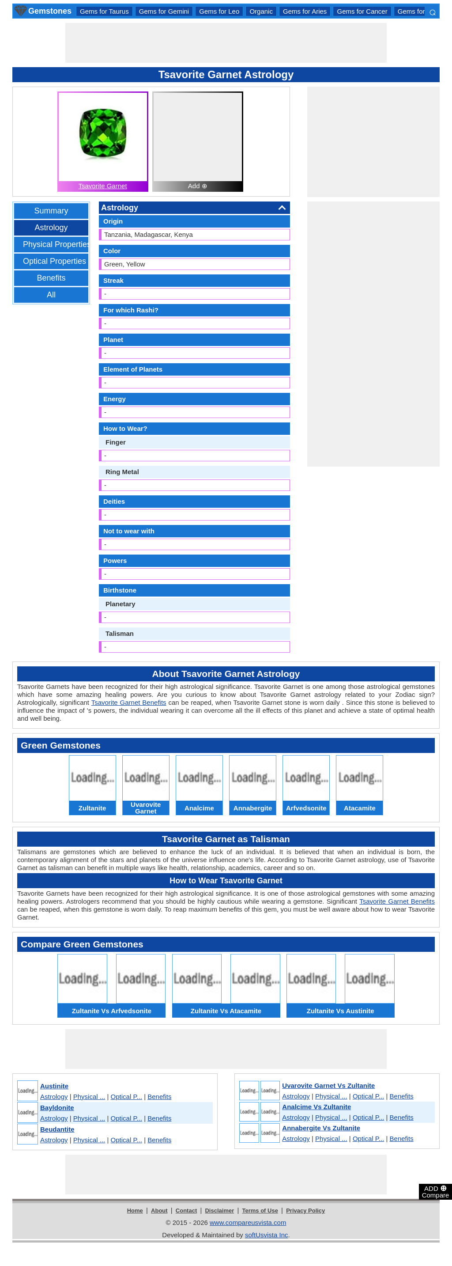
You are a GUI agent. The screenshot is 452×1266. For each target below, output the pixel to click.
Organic (261, 11)
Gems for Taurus (104, 11)
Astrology (51, 227)
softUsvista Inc (266, 1235)
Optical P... (126, 1096)
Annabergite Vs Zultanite (321, 1128)
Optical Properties (54, 261)
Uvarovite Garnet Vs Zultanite (328, 1085)
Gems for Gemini (164, 11)
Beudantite (57, 1129)
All (51, 294)
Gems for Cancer (362, 11)
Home (135, 1210)
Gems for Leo (219, 11)
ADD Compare (435, 1191)
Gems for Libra (419, 11)
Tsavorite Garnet (103, 186)
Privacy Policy (305, 1210)
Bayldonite (57, 1107)
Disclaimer (219, 1210)
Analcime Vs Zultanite (316, 1106)
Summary (51, 210)
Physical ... (89, 1096)
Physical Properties (57, 244)
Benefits (51, 278)
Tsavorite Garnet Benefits (128, 702)
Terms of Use (260, 1210)
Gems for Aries (305, 11)
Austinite (54, 1086)
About (159, 1210)
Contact (186, 1210)
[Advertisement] (226, 43)
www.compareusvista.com (248, 1222)
